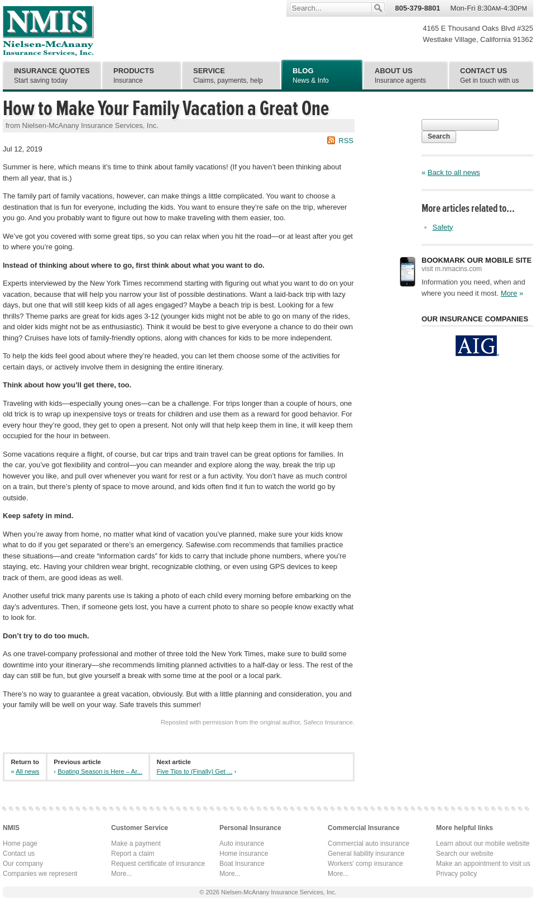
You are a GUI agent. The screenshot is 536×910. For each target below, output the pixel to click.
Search (439, 136)
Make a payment (136, 843)
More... (121, 874)
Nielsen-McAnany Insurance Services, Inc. (48, 31)
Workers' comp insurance (365, 864)
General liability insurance (366, 853)
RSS (345, 140)
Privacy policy (456, 874)
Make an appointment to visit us (483, 864)
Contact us (19, 853)
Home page (20, 843)
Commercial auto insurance (368, 843)
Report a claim (132, 853)
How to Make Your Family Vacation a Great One (166, 108)
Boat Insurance (242, 864)
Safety (443, 227)
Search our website (465, 853)
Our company (23, 864)
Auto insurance (241, 843)
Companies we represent (40, 874)
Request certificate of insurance (158, 864)
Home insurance (243, 853)
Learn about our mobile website (482, 843)
